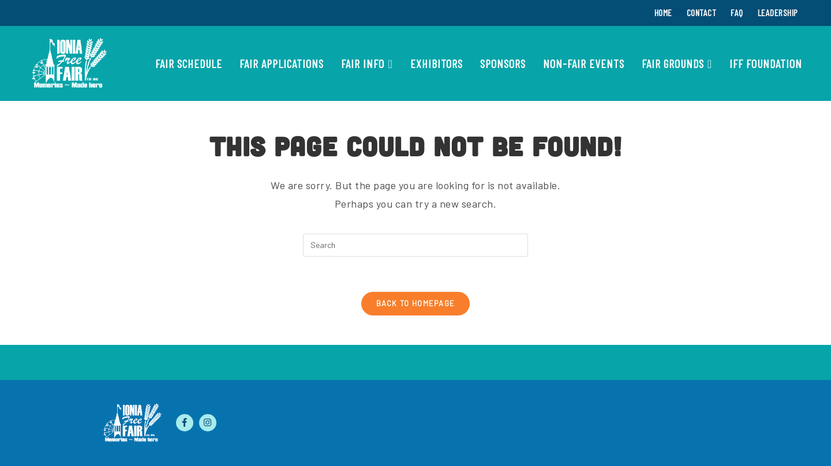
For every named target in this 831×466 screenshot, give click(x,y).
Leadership (778, 12)
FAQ (737, 12)
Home (663, 12)
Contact (702, 12)
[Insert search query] (415, 245)
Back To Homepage (415, 303)
